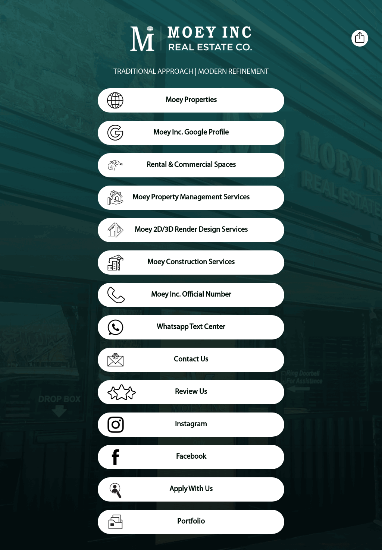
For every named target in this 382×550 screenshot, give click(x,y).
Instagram (157, 426)
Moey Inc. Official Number (169, 296)
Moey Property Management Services (178, 199)
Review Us (157, 393)
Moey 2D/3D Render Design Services (177, 231)
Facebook (156, 458)
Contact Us (157, 361)
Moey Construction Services (171, 264)
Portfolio (156, 523)
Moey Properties (162, 101)
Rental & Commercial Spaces (171, 166)
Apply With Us (160, 491)
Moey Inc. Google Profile (168, 134)
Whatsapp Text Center (166, 328)
